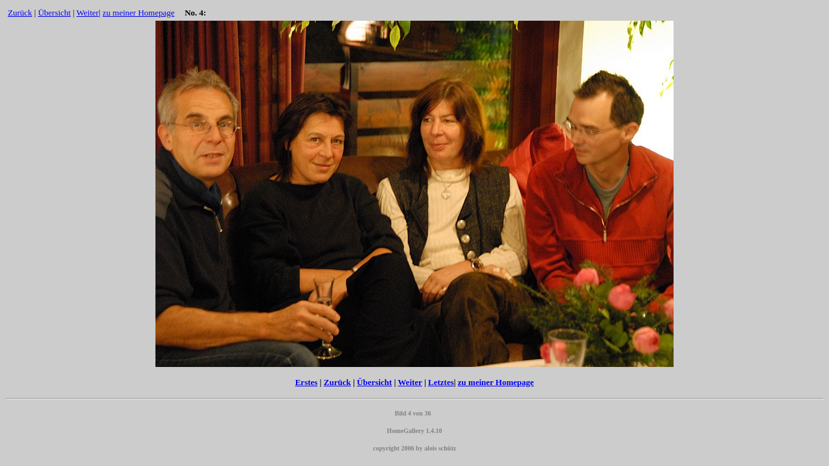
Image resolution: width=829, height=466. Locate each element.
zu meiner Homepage (138, 12)
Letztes (441, 382)
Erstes (306, 382)
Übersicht (54, 12)
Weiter (87, 12)
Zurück (20, 12)
